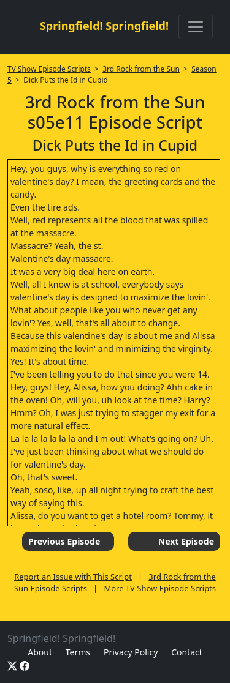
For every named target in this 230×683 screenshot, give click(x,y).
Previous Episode (64, 541)
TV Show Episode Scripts (49, 69)
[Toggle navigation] (195, 27)
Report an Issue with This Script (73, 576)
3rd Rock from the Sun (141, 69)
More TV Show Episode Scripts (160, 588)
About (40, 652)
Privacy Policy (131, 652)
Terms (78, 652)
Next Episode (186, 541)
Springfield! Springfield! (104, 25)
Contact (186, 652)
